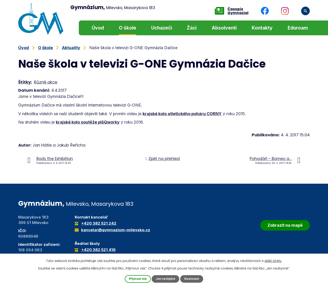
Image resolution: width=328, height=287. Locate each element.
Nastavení (194, 279)
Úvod (98, 28)
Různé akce (45, 82)
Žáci (192, 28)
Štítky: (25, 82)
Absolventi (224, 28)
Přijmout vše (135, 279)
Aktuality (71, 47)
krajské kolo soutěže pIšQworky (88, 122)
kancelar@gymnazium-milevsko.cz (115, 230)
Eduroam (298, 28)
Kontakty (262, 28)
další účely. (273, 260)
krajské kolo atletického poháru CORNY (182, 113)
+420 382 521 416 (98, 249)
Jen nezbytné (166, 279)
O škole (127, 28)
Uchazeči (161, 28)
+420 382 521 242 (98, 223)
